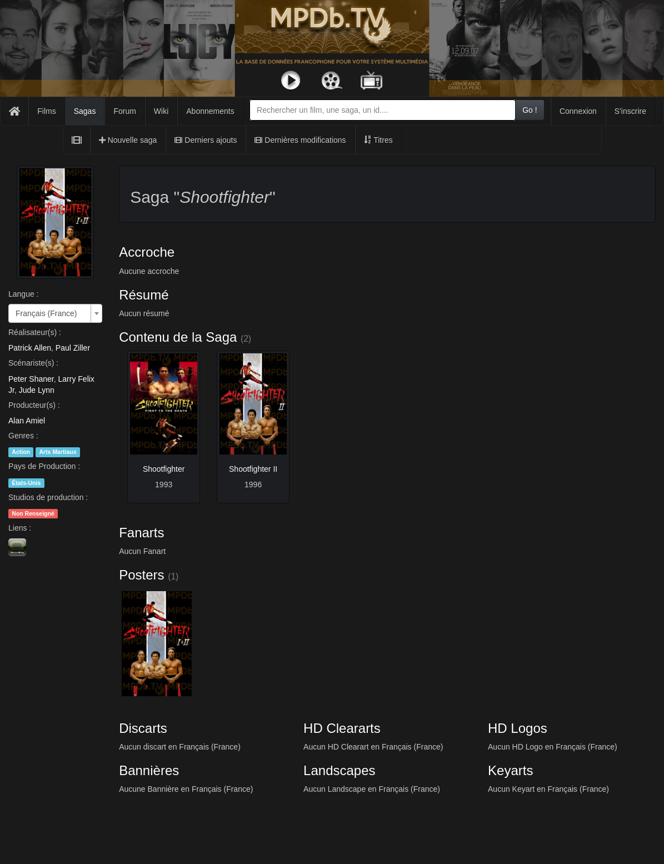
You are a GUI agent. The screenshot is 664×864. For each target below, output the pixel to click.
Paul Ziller (73, 347)
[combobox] (382, 110)
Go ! (529, 110)
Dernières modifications (300, 140)
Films (46, 111)
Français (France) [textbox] (46, 313)
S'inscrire (630, 111)
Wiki (161, 111)
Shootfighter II (253, 469)
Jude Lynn (36, 390)
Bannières (149, 770)
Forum (124, 111)
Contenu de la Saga (178, 336)
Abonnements (210, 111)
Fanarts (141, 532)
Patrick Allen (29, 347)
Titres (378, 140)
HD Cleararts (342, 728)
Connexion (578, 111)
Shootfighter (164, 469)
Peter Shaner (31, 378)
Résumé (143, 294)
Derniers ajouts (205, 140)
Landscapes (339, 770)
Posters (141, 574)
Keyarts (510, 770)
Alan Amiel (26, 420)
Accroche (146, 251)
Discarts (143, 728)
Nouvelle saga (128, 140)
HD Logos (517, 728)
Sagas (85, 111)
